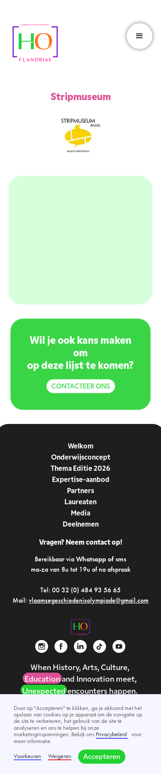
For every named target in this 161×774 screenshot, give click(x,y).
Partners (80, 491)
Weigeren (59, 756)
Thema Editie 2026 (80, 469)
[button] (139, 36)
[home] (35, 43)
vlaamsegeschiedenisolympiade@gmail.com (89, 600)
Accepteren (101, 757)
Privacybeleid (112, 734)
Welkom (81, 446)
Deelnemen (81, 524)
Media (80, 513)
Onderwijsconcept (80, 457)
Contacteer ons (80, 386)
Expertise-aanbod (80, 480)
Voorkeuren (27, 756)
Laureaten (80, 502)
